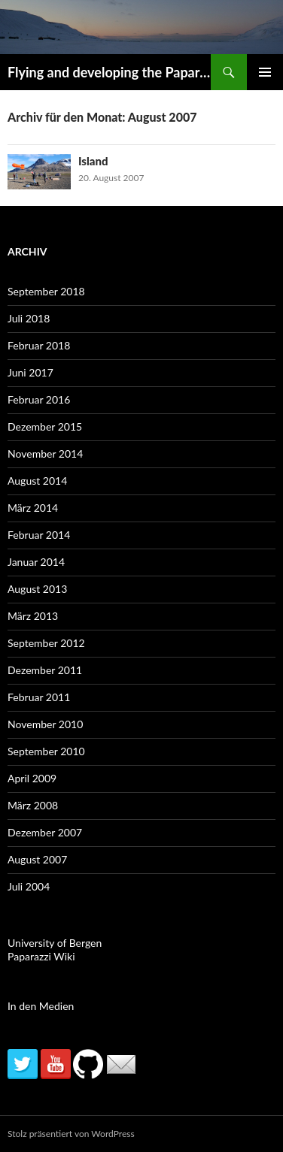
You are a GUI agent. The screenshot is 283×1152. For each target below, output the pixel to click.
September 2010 (46, 751)
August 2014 (37, 480)
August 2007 (37, 859)
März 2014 (33, 507)
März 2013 (33, 615)
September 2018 (46, 291)
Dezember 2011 (45, 670)
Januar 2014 (36, 561)
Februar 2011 (39, 697)
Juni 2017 (30, 372)
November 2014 (45, 453)
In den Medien (41, 1005)
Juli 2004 (29, 886)
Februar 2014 (39, 534)
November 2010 (45, 724)
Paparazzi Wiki (41, 956)
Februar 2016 (39, 399)
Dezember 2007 (45, 832)
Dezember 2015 (45, 426)
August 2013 (37, 588)
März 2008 (33, 805)
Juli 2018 (29, 318)
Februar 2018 (39, 345)
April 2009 (32, 778)
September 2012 (46, 642)
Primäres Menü (265, 72)
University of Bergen (55, 942)
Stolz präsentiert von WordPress (71, 1133)
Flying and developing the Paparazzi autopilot (109, 72)
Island (93, 161)
